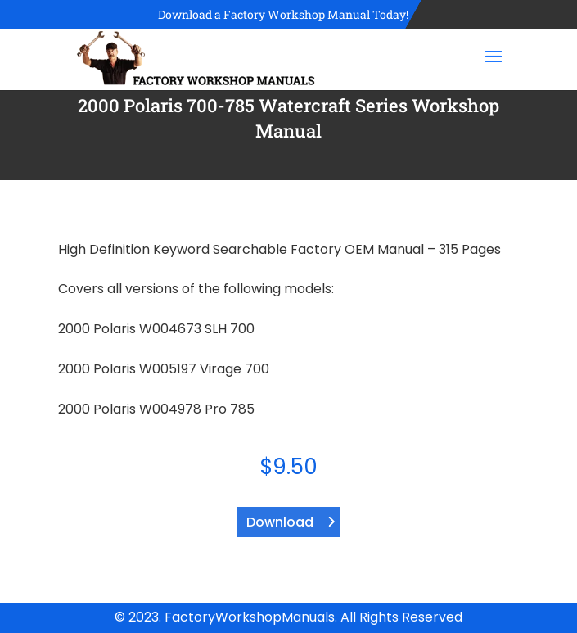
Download (279, 522)
